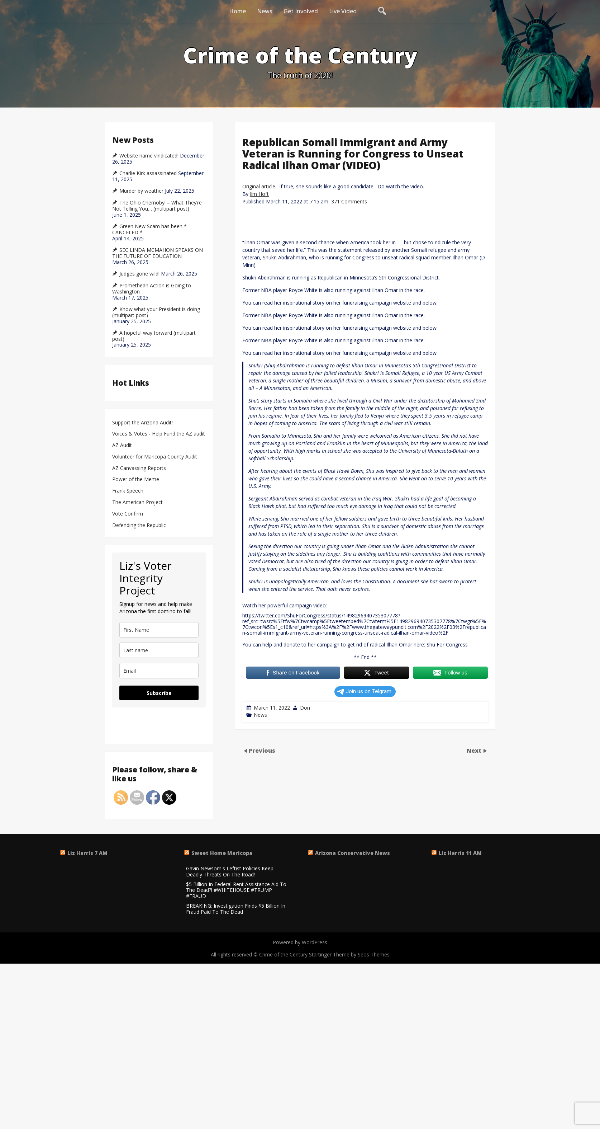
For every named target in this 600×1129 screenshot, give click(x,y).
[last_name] (159, 650)
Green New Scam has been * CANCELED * (149, 229)
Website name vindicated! (148, 155)
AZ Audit (122, 445)
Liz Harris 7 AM (87, 853)
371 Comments (349, 201)
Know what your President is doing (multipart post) (156, 312)
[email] (159, 670)
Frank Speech (127, 491)
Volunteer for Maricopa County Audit (155, 457)
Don (305, 707)
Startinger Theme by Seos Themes (349, 954)
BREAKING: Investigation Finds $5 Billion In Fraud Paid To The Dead (235, 909)
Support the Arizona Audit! (142, 423)
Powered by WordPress (300, 942)
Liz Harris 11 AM (460, 853)
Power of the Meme (135, 479)
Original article (258, 186)
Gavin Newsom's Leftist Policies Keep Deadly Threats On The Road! (229, 872)
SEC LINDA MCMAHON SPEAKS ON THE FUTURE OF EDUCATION (157, 253)
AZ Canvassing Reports (139, 468)
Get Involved (301, 11)
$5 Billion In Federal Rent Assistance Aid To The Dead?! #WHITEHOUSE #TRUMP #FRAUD (236, 890)
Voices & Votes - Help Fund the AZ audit (158, 434)
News (264, 11)
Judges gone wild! (139, 274)
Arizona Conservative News (352, 853)
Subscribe (159, 693)
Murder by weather (141, 191)
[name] (159, 630)
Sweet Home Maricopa (221, 853)
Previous (262, 750)
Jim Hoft (259, 193)
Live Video (343, 11)
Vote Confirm (127, 514)
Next (475, 750)
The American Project (137, 502)
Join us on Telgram (364, 691)
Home (237, 11)
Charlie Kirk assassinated (148, 173)
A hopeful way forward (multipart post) (154, 336)
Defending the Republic (139, 525)
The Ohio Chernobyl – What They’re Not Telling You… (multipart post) (157, 205)
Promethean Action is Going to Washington (151, 288)
